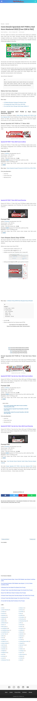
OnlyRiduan (5, 35)
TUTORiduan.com (21, 699)
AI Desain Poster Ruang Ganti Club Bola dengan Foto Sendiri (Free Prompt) (17, 598)
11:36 (9, 352)
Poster (21, 629)
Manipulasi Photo (5, 662)
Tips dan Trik (22, 648)
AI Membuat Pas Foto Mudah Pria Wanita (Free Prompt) (13, 590)
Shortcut (21, 635)
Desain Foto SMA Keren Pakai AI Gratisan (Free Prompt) (13, 595)
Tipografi (21, 646)
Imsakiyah (4, 649)
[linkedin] (23, 691)
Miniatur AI (22, 610)
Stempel (21, 638)
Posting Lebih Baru (5, 542)
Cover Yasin (4, 636)
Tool (20, 649)
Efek (3, 638)
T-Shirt (21, 642)
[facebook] (5, 498)
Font (3, 640)
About (5, 695)
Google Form (4, 644)
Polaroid (21, 627)
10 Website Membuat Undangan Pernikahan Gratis (15, 105)
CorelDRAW (4, 631)
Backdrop (4, 618)
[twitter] (14, 498)
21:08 (11, 355)
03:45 (9, 350)
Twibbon (21, 651)
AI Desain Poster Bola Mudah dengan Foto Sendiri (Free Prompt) (15, 601)
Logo (3, 661)
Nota (21, 616)
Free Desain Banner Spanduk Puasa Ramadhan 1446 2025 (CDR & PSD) (16, 412)
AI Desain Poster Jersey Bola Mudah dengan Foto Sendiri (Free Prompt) (17, 593)
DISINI (7, 163)
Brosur (3, 627)
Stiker (21, 640)
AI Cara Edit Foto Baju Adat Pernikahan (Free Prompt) (13, 603)
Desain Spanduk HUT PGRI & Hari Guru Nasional (18, 469)
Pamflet (21, 618)
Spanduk (21, 636)
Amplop (3, 614)
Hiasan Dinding (5, 646)
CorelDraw (7, 156)
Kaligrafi (3, 653)
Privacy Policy (17, 695)
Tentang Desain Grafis (24, 644)
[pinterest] (22, 498)
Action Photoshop (5, 612)
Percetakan (22, 620)
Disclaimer (25, 695)
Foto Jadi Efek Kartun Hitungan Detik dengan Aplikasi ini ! (16, 109)
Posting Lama (32, 542)
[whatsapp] (31, 498)
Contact (10, 695)
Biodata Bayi (4, 625)
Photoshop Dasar (23, 623)
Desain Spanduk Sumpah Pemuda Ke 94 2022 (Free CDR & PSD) (21, 171)
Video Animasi (22, 657)
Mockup (21, 612)
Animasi (3, 616)
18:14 (11, 354)
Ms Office (21, 614)
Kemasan (4, 659)
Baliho (3, 622)
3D (2, 610)
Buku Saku (4, 629)
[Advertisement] (18, 13)
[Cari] (35, 1)
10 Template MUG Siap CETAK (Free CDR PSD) (14, 107)
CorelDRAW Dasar (5, 633)
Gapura (3, 642)
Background (4, 620)
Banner (3, 623)
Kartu (3, 657)
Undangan (22, 653)
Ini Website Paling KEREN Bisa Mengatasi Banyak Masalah (20, 303)
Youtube (21, 661)
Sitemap (31, 695)
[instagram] (14, 691)
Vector (21, 655)
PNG (21, 625)
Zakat (21, 662)
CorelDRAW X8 (5, 635)
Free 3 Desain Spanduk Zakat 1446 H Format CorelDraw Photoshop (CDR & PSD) (15, 409)
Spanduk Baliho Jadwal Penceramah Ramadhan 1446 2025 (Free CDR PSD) (16, 416)
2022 (31, 469)
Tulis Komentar (21, 35)
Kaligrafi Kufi (4, 655)
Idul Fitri (3, 648)
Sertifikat (21, 633)
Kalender (3, 651)
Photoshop (7, 224)
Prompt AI (22, 631)
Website (21, 659)
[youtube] (27, 691)
